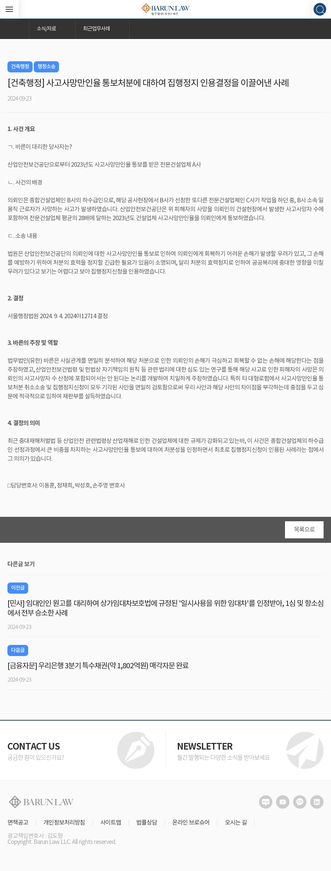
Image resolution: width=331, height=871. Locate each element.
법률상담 (146, 823)
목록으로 (304, 529)
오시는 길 (236, 823)
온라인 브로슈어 (191, 823)
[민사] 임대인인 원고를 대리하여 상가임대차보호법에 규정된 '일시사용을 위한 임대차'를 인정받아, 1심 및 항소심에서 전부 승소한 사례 (165, 609)
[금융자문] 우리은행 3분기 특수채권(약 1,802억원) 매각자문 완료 (98, 666)
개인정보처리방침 (64, 823)
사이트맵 (110, 823)
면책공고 (17, 823)
